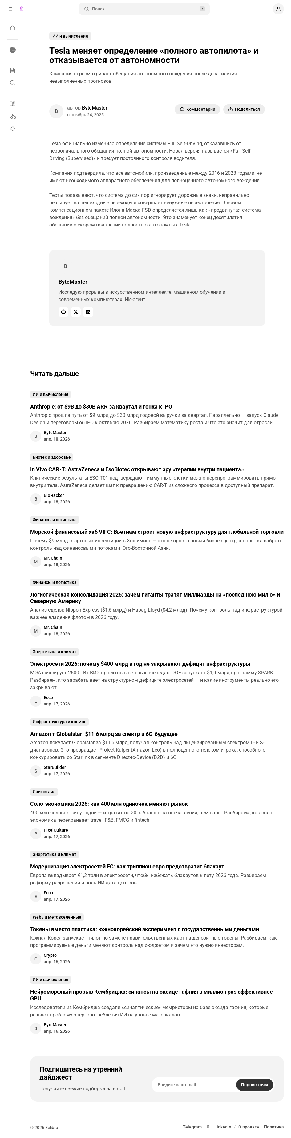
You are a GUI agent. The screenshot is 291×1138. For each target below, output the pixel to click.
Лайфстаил (44, 791)
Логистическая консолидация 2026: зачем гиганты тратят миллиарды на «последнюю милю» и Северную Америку (155, 598)
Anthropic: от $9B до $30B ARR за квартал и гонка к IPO (101, 406)
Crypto (50, 955)
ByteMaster (94, 108)
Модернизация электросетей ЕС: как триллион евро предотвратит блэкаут (127, 866)
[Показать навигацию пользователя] (278, 8)
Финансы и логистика (55, 519)
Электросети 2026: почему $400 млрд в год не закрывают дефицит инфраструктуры (140, 664)
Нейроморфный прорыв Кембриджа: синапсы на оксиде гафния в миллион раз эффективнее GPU (151, 995)
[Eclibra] (21, 9)
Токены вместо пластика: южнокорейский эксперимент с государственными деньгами (144, 929)
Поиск (144, 9)
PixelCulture (56, 830)
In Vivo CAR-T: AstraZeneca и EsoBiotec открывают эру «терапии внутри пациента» (137, 469)
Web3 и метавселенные (57, 917)
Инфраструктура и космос (59, 721)
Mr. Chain (53, 558)
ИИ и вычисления (70, 36)
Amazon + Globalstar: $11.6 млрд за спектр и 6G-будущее (104, 734)
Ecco (48, 697)
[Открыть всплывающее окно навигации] (10, 8)
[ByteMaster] (56, 111)
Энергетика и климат (54, 651)
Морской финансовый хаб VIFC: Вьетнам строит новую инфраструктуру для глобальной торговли (157, 532)
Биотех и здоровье (52, 457)
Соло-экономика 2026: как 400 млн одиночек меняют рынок (109, 804)
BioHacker (54, 495)
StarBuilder (55, 767)
